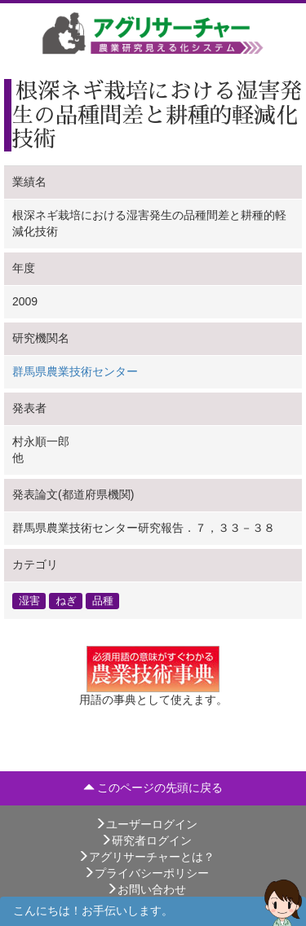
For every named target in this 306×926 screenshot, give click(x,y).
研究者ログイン (146, 840)
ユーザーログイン (146, 824)
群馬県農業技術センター (75, 371)
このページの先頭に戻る (153, 787)
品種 (102, 600)
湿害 (29, 600)
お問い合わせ (146, 889)
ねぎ (66, 600)
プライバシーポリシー (146, 873)
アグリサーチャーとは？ (146, 856)
